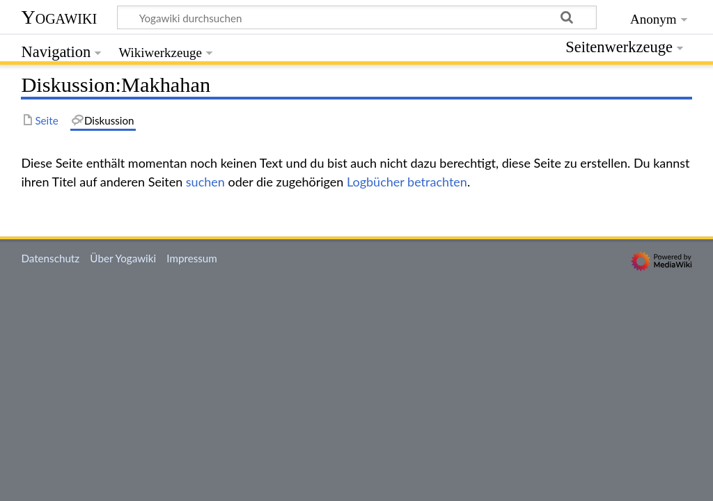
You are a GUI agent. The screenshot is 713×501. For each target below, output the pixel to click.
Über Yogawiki (123, 258)
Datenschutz (50, 258)
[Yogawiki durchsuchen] (357, 17)
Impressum (191, 258)
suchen (205, 181)
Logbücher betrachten (407, 181)
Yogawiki (59, 17)
